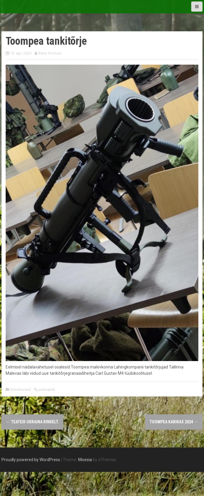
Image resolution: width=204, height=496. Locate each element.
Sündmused (20, 389)
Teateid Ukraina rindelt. (32, 421)
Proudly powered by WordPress (30, 459)
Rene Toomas (50, 53)
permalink (46, 389)
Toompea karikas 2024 (174, 421)
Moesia (85, 459)
